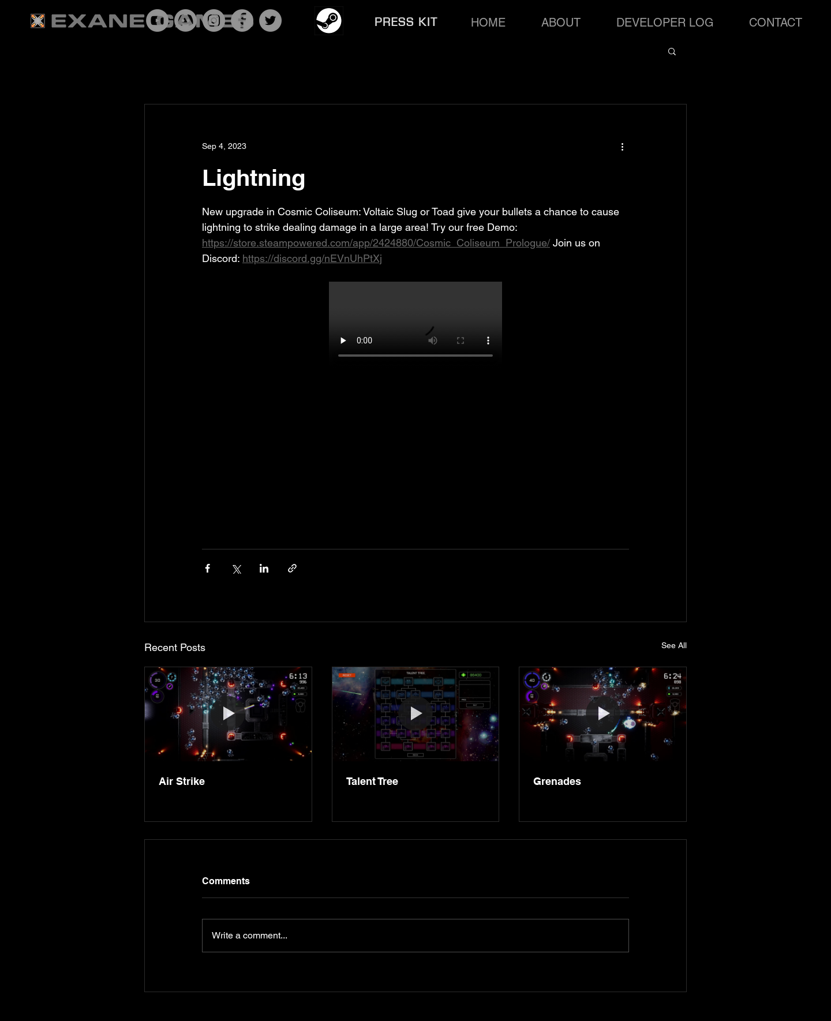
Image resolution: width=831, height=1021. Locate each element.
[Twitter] (270, 20)
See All (674, 645)
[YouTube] (157, 20)
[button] (672, 50)
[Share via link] (292, 568)
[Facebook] (242, 20)
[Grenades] (602, 714)
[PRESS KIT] (407, 21)
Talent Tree (372, 781)
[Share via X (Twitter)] (235, 568)
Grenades (557, 781)
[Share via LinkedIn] (264, 568)
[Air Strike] (228, 714)
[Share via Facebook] (207, 568)
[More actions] (622, 146)
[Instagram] (214, 20)
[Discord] (185, 20)
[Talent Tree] (415, 714)
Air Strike (182, 781)
